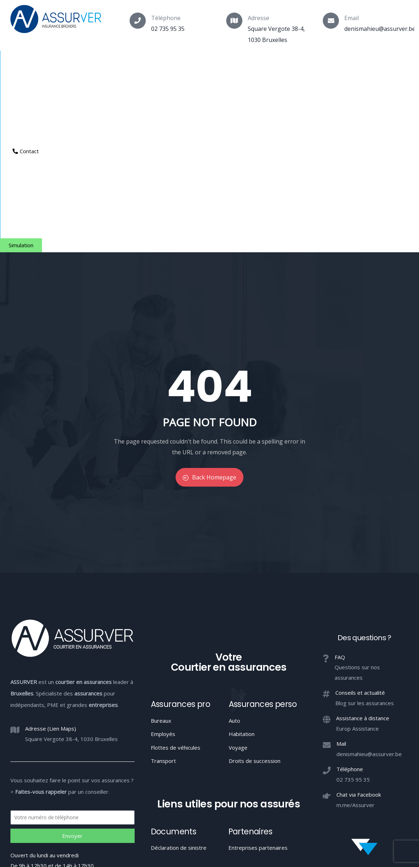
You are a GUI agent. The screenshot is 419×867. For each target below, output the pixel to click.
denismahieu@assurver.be (379, 29)
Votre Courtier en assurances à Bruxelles (209, 831)
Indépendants (163, 63)
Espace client (293, 63)
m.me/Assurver (355, 628)
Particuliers (114, 63)
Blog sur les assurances (364, 526)
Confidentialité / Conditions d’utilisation (305, 805)
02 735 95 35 (168, 29)
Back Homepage (209, 301)
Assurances (67, 63)
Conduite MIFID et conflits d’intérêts (209, 805)
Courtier (23, 63)
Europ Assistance (357, 552)
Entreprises (211, 63)
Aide (250, 63)
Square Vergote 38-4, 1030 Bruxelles (71, 562)
